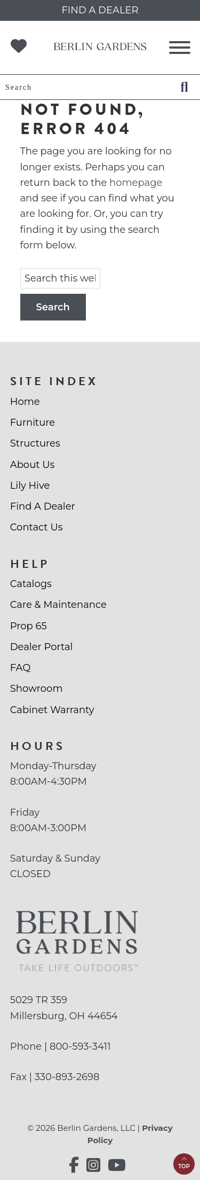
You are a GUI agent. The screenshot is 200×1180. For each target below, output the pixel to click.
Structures (35, 443)
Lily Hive (30, 485)
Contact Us (36, 527)
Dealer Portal (41, 647)
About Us (32, 465)
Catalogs (31, 584)
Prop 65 (28, 626)
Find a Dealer (99, 10)
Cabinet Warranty (52, 710)
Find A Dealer (42, 506)
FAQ (20, 668)
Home (25, 402)
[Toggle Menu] (179, 47)
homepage (135, 183)
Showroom (36, 688)
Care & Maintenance (58, 605)
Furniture (32, 422)
